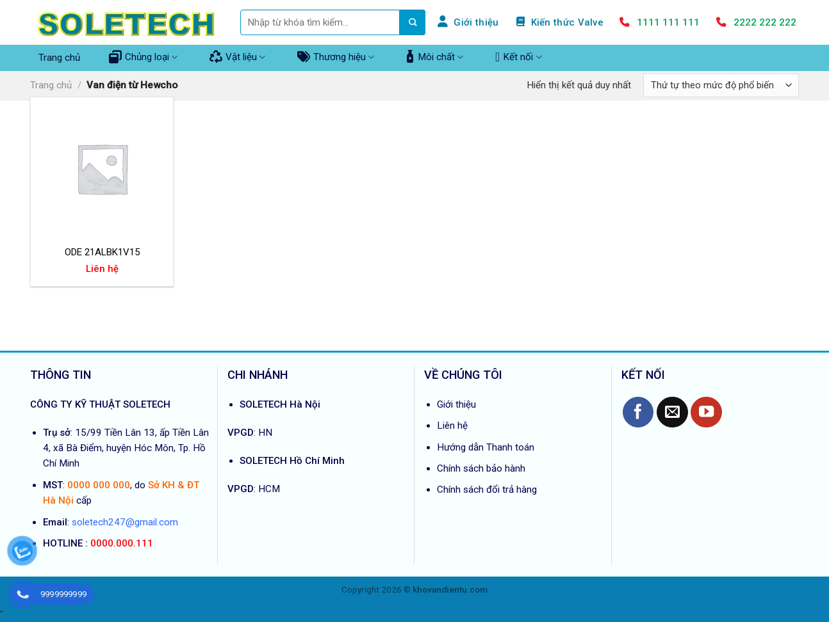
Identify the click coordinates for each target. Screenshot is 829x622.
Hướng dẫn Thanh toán (485, 447)
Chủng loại (143, 57)
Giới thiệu (456, 404)
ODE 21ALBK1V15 (102, 252)
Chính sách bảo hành (481, 468)
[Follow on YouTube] (706, 412)
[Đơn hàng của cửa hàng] (721, 85)
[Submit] (412, 22)
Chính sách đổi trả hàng (487, 489)
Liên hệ (452, 425)
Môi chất (434, 57)
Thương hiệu (335, 57)
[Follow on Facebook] (638, 412)
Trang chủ (59, 57)
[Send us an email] (672, 412)
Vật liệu (237, 57)
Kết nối (518, 57)
